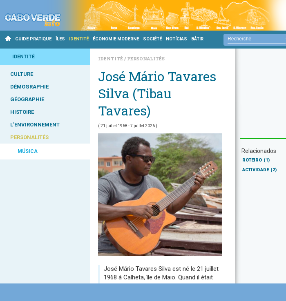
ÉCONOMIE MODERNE (116, 39)
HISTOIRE (22, 112)
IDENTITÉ (79, 39)
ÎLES (60, 39)
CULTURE (21, 74)
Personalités (146, 58)
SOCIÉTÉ (152, 39)
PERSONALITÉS (29, 137)
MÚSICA (28, 151)
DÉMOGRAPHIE (29, 87)
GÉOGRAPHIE (27, 99)
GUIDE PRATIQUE (33, 39)
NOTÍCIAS (176, 39)
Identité (111, 58)
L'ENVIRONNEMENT (35, 125)
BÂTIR (197, 39)
